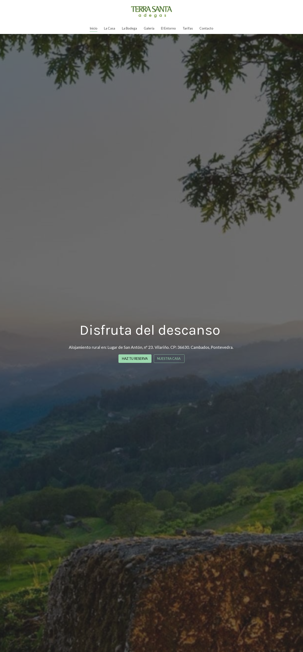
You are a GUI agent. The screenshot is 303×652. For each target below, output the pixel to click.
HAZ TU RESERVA (135, 358)
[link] (151, 11)
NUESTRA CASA (169, 358)
